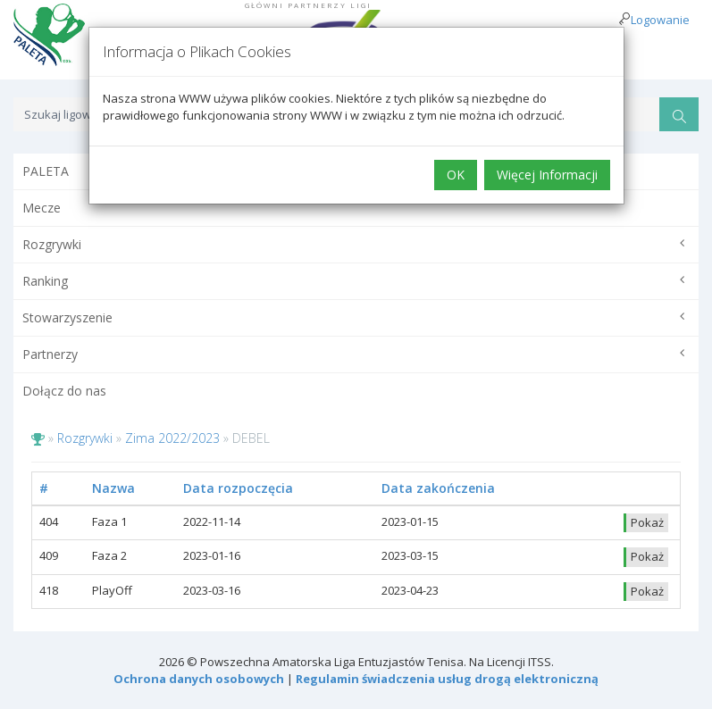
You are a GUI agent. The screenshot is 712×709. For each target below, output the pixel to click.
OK (456, 174)
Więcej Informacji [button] (547, 174)
